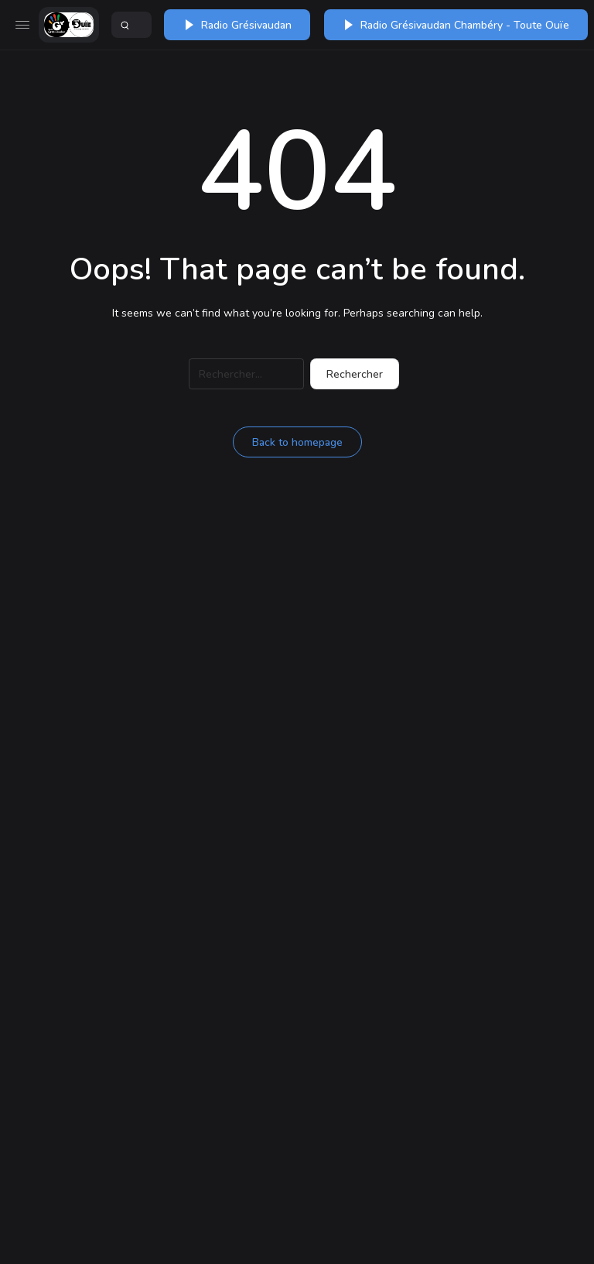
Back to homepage (297, 442)
